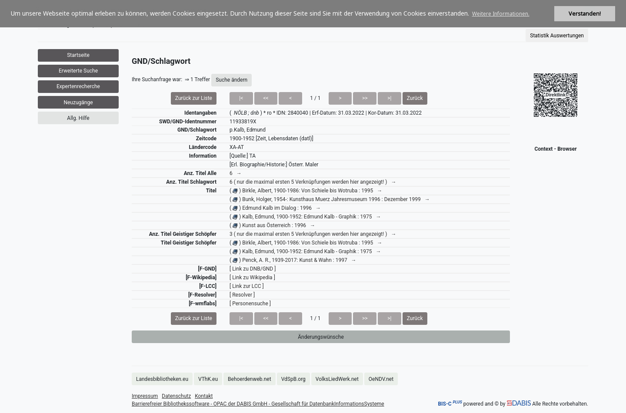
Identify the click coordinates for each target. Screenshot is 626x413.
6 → (236, 173)
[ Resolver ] (242, 295)
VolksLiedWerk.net (337, 379)
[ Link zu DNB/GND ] (253, 269)
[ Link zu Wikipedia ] (252, 277)
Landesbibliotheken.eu (162, 379)
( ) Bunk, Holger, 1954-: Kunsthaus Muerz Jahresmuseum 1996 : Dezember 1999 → (330, 199)
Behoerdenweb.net (249, 379)
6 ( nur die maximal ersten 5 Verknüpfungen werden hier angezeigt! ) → (313, 182)
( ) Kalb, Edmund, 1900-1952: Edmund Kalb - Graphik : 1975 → (305, 217)
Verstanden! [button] (585, 13)
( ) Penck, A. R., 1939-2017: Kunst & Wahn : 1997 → (293, 260)
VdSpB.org (293, 379)
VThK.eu (208, 379)
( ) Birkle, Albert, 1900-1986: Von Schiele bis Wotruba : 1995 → (306, 191)
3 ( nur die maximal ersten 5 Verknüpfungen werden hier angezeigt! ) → (313, 234)
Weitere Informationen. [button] (500, 13)
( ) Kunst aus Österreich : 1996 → (272, 225)
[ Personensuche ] (250, 304)
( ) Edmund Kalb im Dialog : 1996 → (275, 208)
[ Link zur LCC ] (247, 286)
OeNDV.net (381, 379)
